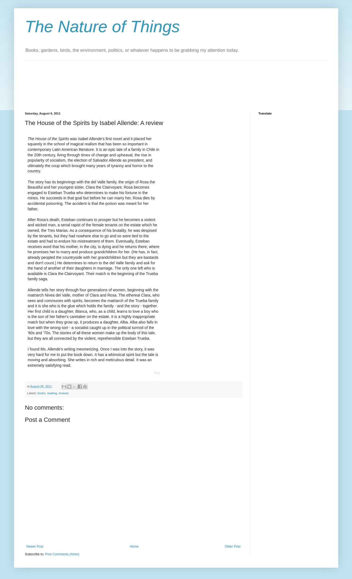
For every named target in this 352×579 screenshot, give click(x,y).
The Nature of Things (102, 26)
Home (134, 546)
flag (157, 373)
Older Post (233, 546)
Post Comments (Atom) (62, 554)
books (41, 393)
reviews (64, 393)
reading (52, 393)
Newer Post (34, 546)
